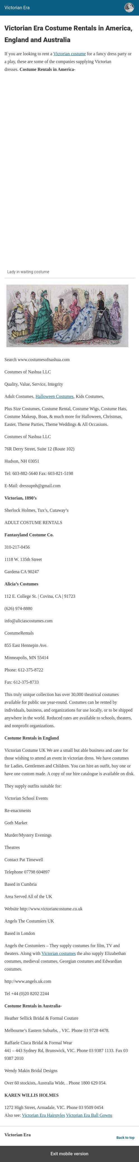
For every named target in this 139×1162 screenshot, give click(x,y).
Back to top (125, 1137)
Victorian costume (69, 53)
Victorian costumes (59, 953)
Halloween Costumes (55, 396)
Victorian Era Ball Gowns (89, 1115)
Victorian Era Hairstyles (43, 1115)
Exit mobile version (69, 1153)
